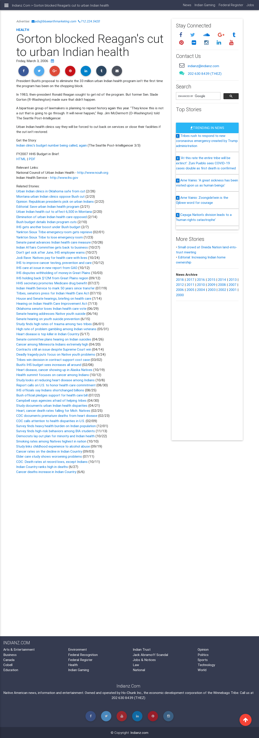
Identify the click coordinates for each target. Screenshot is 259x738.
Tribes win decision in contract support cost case (53, 359)
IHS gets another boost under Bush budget (48, 227)
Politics (203, 654)
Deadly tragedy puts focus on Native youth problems (56, 354)
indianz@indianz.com (203, 66)
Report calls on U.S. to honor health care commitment (56, 385)
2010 (201, 284)
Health (22, 29)
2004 (201, 289)
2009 (211, 284)
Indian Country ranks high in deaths (42, 466)
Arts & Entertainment (19, 649)
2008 (222, 284)
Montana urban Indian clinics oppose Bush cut (50, 196)
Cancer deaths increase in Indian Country (46, 471)
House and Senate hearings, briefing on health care (54, 298)
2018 (180, 279)
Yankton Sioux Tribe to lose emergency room (50, 237)
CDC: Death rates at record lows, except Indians (52, 461)
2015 (211, 279)
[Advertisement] (90, 519)
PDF (32, 159)
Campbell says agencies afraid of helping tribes (51, 400)
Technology (206, 665)
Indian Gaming (205, 7)
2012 (180, 284)
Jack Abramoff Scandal (150, 654)
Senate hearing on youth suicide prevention (48, 319)
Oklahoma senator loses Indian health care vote (51, 308)
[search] (197, 96)
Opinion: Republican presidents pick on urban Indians (55, 201)
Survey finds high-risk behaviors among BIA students (55, 431)
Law (136, 665)
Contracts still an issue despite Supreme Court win (53, 349)
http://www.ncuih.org (92, 172)
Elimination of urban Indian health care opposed (52, 217)
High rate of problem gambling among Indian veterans (56, 329)
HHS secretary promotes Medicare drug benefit (52, 283)
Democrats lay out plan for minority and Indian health (55, 436)
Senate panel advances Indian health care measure (53, 242)
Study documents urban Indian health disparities (51, 405)
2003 (212, 289)
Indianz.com (139, 732)
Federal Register (230, 7)
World (202, 670)
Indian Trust (142, 649)
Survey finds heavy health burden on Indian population (56, 426)
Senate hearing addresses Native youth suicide (50, 313)
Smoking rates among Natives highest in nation (51, 441)
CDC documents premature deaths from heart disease (56, 415)
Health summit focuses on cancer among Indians (52, 375)
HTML (21, 159)
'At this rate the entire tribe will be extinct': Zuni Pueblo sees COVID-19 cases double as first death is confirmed (206, 163)
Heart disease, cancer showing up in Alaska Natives (54, 369)
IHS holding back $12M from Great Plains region (52, 278)
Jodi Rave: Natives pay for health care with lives (52, 257)
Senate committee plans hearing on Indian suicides (53, 339)
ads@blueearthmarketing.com (54, 21)
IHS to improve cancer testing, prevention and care (54, 262)
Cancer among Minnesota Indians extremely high (52, 344)
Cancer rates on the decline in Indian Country (49, 451)
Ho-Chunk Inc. (131, 692)
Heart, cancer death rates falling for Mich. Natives (53, 410)
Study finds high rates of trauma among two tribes (54, 324)
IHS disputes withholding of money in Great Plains (53, 272)
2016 (201, 279)
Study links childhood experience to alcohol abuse (53, 446)
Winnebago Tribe (225, 692)
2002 (222, 289)
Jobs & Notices (144, 659)
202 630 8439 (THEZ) (205, 73)
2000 (180, 295)
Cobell (7, 665)
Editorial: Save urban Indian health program (48, 206)
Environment (77, 649)
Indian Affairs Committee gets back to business (52, 247)
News (187, 7)
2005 (190, 289)
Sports (203, 659)
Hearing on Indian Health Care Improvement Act (52, 303)
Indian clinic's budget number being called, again (52, 145)
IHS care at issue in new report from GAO (47, 267)
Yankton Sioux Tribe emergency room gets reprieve (54, 232)
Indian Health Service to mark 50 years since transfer (55, 288)
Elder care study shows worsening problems (49, 456)
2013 (233, 279)
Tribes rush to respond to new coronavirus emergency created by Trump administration (207, 140)
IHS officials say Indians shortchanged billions (50, 390)
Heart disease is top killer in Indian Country (48, 334)
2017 (190, 279)
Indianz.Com (21, 7)
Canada (8, 659)
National (139, 670)
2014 (222, 279)
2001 (233, 289)
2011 (190, 284)
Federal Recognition (83, 654)
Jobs (250, 7)
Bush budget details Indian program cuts (47, 222)
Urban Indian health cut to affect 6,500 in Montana (54, 211)
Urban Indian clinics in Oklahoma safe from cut (51, 191)
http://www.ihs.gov (64, 177)
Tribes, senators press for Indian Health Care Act (52, 293)
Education (10, 670)
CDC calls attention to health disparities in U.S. (50, 421)
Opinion (203, 649)
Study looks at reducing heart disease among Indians (56, 380)
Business (10, 654)
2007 (232, 284)
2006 (180, 289)
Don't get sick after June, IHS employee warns (51, 252)
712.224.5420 (89, 21)
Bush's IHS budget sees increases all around (48, 364)
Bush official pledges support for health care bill (52, 395)
